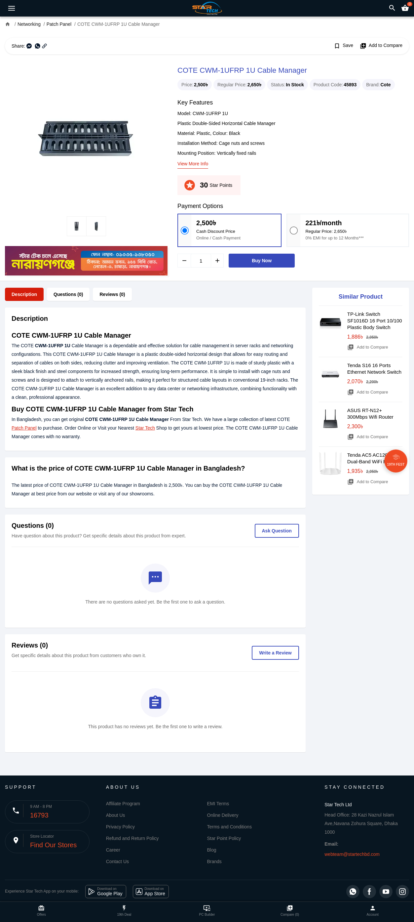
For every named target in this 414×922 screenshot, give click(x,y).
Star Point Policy (224, 838)
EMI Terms (218, 803)
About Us (115, 815)
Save (343, 46)
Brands (214, 861)
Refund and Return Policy (132, 838)
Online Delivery (223, 815)
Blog (211, 850)
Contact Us (117, 861)
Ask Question (277, 530)
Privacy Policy (120, 826)
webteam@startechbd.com (352, 854)
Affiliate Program (123, 803)
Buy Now (262, 260)
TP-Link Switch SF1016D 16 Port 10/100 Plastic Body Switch (374, 320)
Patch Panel (24, 428)
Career (113, 850)
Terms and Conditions (229, 826)
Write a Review (275, 652)
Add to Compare (381, 46)
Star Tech (145, 428)
